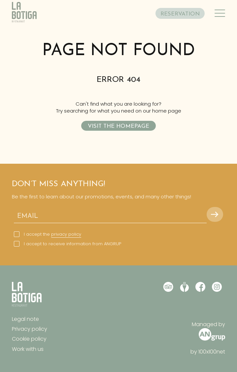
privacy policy (66, 234)
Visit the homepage (118, 126)
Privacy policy (29, 329)
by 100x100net (207, 352)
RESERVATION (180, 14)
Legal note (25, 319)
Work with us (28, 349)
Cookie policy (29, 339)
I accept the (52, 234)
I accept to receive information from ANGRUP (72, 244)
